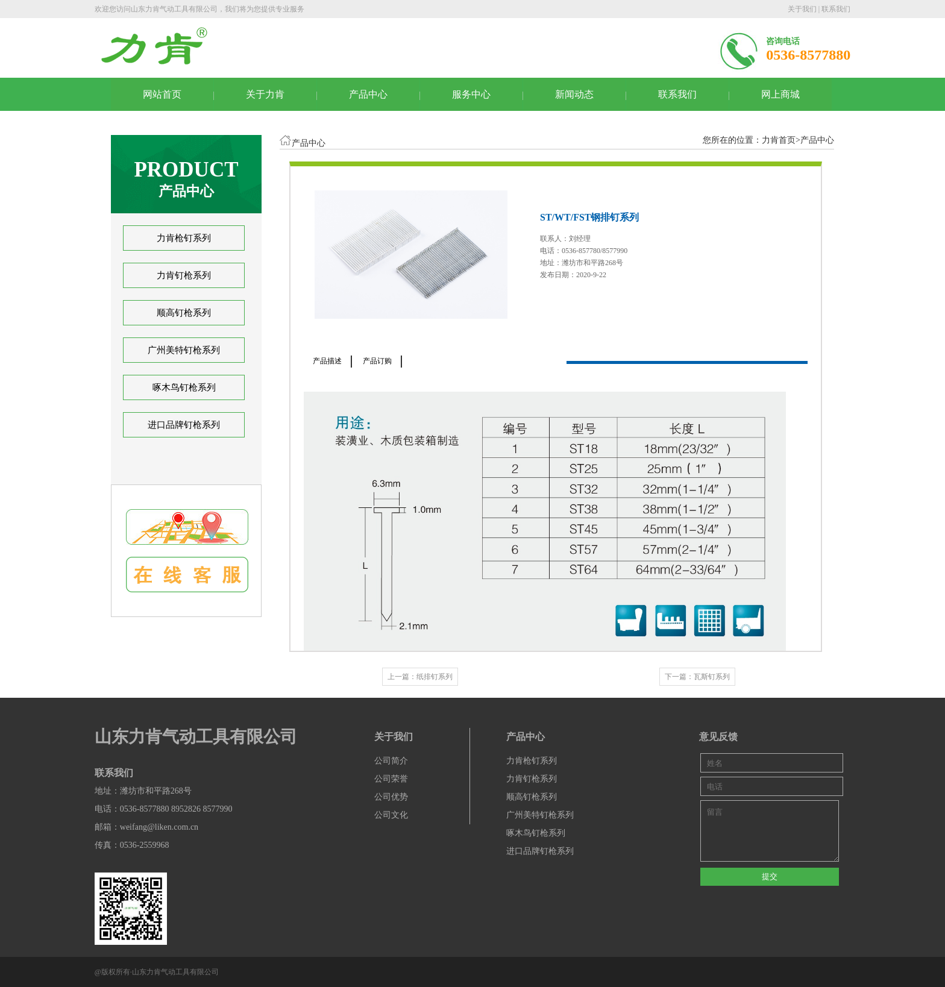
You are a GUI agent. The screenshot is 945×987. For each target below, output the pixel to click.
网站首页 (162, 94)
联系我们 (835, 9)
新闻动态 (574, 94)
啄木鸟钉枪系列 (184, 387)
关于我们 (802, 9)
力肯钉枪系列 (184, 275)
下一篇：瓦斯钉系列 (697, 676)
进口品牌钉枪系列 (184, 425)
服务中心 (471, 94)
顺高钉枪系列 (184, 313)
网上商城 (780, 94)
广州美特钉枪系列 (184, 350)
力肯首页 (779, 140)
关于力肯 (265, 94)
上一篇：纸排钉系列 (420, 676)
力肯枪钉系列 (184, 238)
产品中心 (368, 94)
